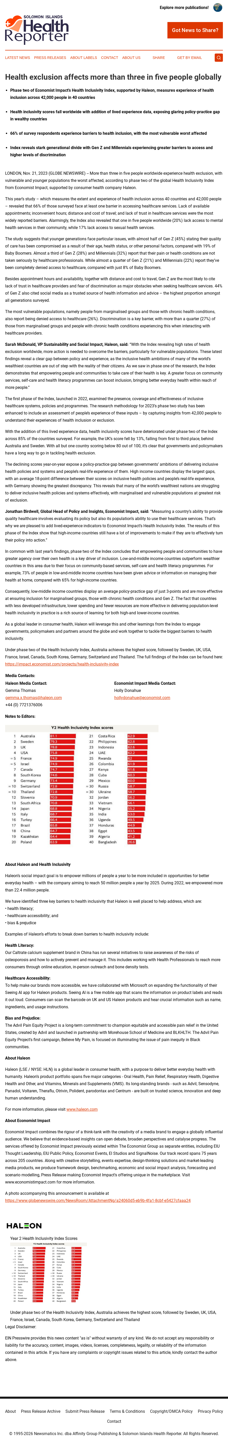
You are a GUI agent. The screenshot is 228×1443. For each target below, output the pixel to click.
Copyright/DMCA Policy (171, 1411)
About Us (131, 58)
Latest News (17, 58)
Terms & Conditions (127, 1411)
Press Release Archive (40, 1411)
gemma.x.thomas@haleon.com (33, 697)
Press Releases (50, 58)
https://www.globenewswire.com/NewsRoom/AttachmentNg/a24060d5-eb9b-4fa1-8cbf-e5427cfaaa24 (98, 1200)
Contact (109, 58)
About (10, 1411)
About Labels (83, 58)
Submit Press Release (85, 1411)
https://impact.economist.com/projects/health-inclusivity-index (62, 664)
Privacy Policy (210, 1411)
